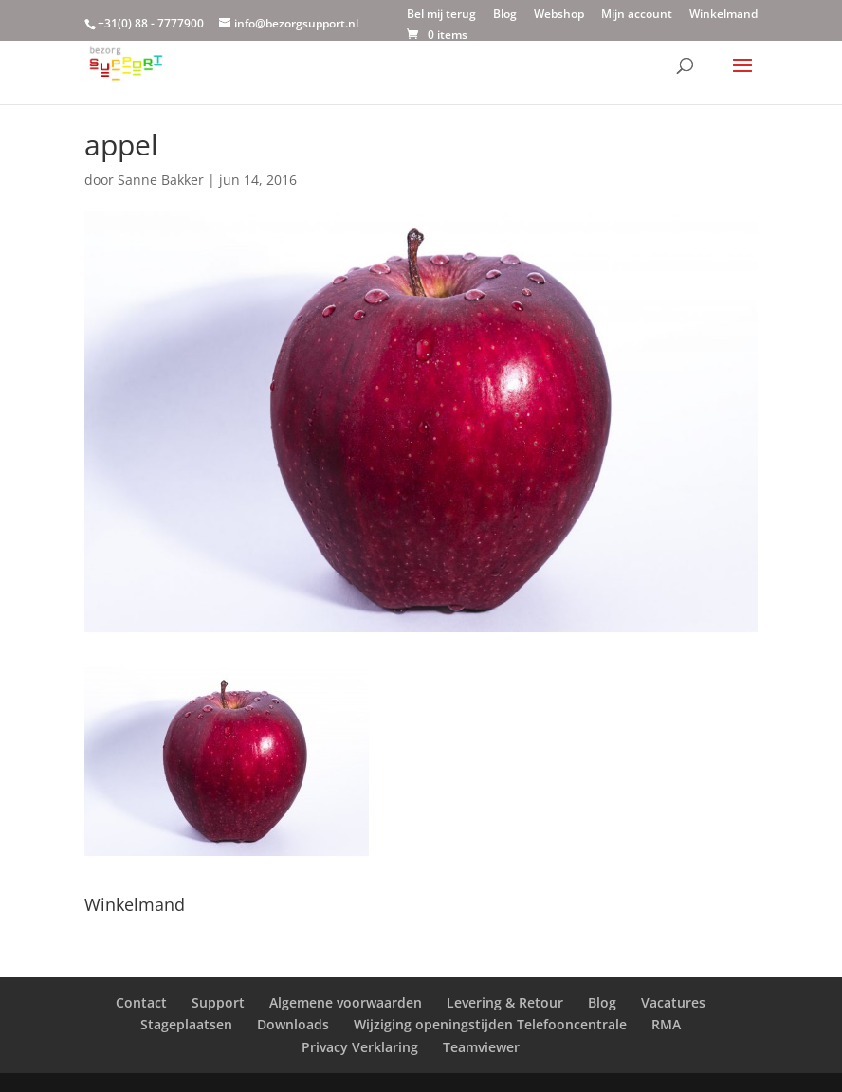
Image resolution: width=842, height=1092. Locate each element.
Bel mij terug (441, 15)
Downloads (293, 1024)
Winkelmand (723, 15)
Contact (141, 1002)
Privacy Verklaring (360, 1047)
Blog (505, 15)
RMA (666, 1024)
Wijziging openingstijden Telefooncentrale (490, 1024)
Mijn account (636, 15)
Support (218, 1002)
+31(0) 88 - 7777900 (151, 23)
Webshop (559, 15)
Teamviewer (481, 1047)
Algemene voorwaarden (345, 1002)
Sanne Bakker (161, 180)
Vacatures (673, 1002)
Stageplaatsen (186, 1024)
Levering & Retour (505, 1002)
